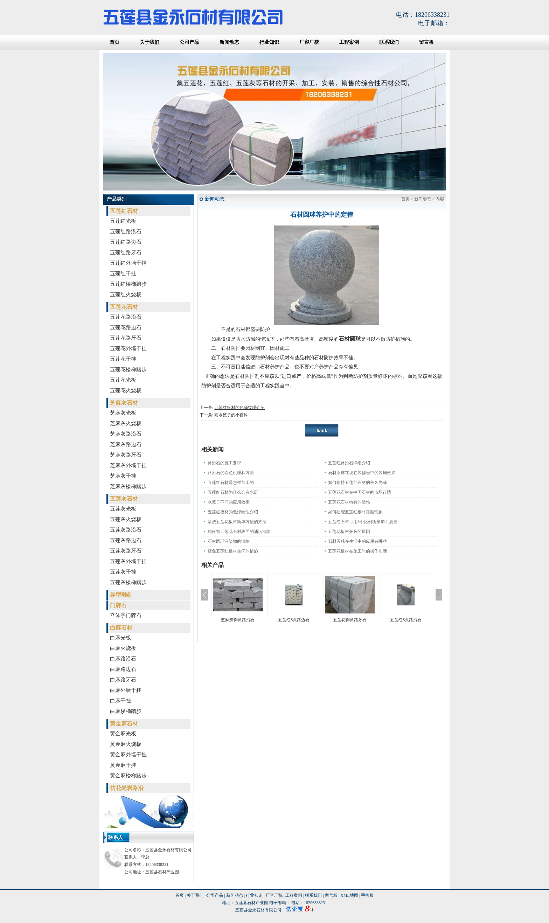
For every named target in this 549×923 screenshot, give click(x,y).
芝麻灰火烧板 (125, 423)
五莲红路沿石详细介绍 (349, 462)
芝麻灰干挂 (123, 476)
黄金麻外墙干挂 (128, 754)
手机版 (367, 895)
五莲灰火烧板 (125, 519)
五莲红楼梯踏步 (128, 284)
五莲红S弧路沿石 (406, 619)
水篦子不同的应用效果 (229, 502)
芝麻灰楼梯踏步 (128, 486)
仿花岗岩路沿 (127, 788)
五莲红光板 (123, 221)
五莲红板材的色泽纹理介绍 (239, 407)
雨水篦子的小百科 (231, 414)
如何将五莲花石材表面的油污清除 (239, 531)
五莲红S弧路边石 (294, 619)
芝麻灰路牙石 (125, 455)
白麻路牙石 (123, 679)
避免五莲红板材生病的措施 (233, 551)
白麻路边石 (123, 669)
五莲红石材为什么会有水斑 (233, 492)
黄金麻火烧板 (125, 744)
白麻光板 (120, 637)
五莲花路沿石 (125, 317)
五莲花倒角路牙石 (350, 619)
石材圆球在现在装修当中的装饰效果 (361, 472)
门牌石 (118, 605)
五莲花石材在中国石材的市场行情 (359, 492)
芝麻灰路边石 (125, 444)
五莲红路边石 (125, 242)
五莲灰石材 (124, 499)
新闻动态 (229, 42)
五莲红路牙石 (125, 252)
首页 (114, 42)
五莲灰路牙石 (125, 551)
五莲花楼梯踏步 (128, 369)
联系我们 (389, 42)
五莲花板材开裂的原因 (349, 531)
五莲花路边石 (125, 327)
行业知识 (269, 42)
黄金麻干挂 (123, 765)
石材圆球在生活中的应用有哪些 (357, 541)
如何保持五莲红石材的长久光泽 (357, 482)
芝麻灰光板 (123, 413)
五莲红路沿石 (125, 231)
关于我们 (149, 42)
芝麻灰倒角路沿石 (238, 619)
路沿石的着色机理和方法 (231, 472)
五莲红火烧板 (125, 294)
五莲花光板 (123, 380)
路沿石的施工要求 (224, 462)
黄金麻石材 (124, 724)
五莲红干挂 (123, 273)
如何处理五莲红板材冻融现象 (355, 511)
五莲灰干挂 (123, 572)
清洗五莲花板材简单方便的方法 (237, 521)
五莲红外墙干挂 (128, 263)
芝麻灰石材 (124, 403)
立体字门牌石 (125, 615)
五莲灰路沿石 (125, 530)
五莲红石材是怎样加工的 (231, 482)
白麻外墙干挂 (125, 690)
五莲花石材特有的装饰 (349, 502)
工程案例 (349, 42)
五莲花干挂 (123, 359)
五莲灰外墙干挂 (128, 561)
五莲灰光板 (123, 509)
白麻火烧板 (123, 648)
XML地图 (349, 895)
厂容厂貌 (309, 42)
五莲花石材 (124, 307)
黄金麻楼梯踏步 (128, 775)
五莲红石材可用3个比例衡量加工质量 (362, 521)
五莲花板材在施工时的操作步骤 (357, 551)
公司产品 (189, 42)
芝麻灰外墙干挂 (128, 465)
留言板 (426, 42)
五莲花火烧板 (125, 390)
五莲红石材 (124, 211)
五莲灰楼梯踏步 (128, 582)
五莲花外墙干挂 (128, 348)
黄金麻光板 (123, 733)
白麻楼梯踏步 (125, 711)
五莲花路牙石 (125, 338)
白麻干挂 (120, 700)
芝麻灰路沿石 (125, 434)
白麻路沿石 (123, 658)
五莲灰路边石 (125, 540)
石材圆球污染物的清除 (229, 541)
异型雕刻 (121, 595)
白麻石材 (121, 628)
